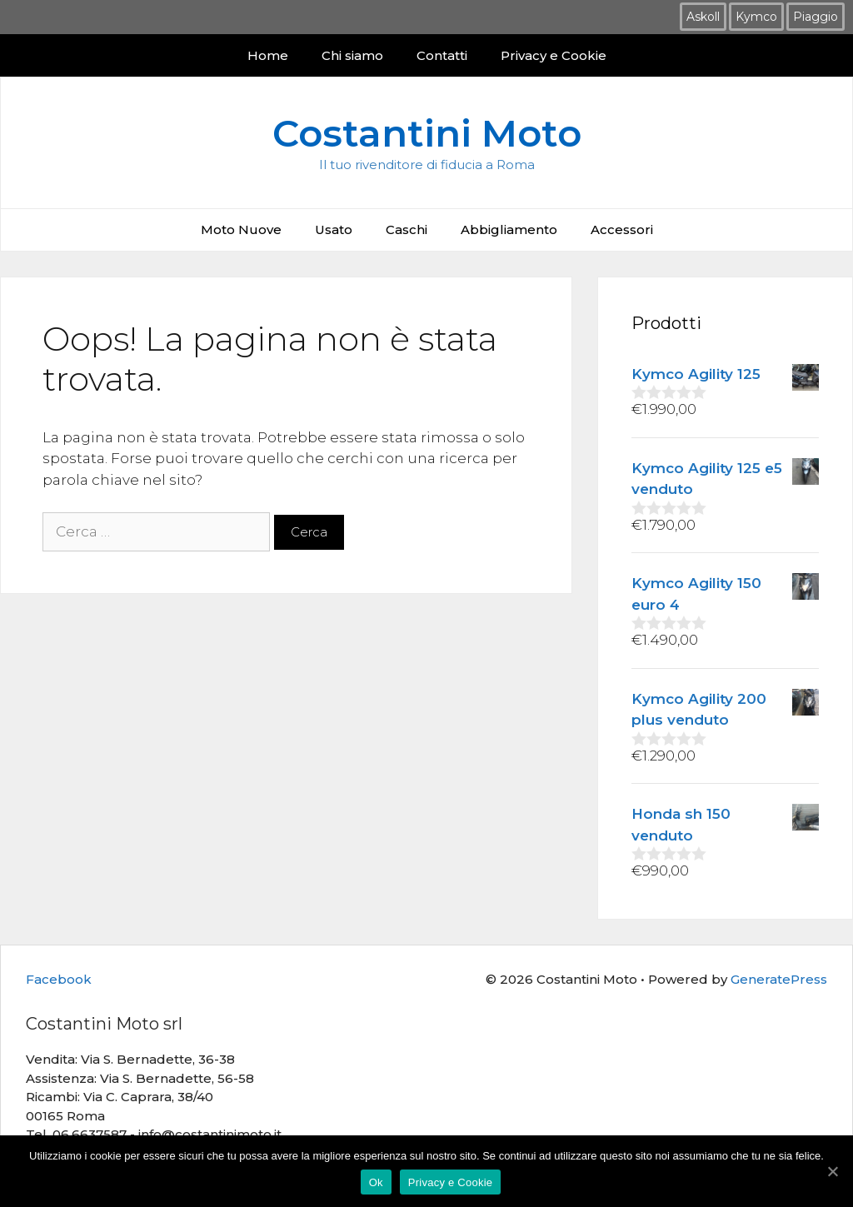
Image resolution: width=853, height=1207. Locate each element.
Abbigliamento (509, 229)
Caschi (406, 229)
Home (267, 55)
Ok (376, 1182)
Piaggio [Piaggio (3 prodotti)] (815, 16)
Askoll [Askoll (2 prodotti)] (703, 16)
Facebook (59, 979)
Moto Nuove (241, 229)
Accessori (622, 229)
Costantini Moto (426, 133)
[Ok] (832, 1171)
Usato (333, 229)
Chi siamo (352, 55)
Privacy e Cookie (553, 55)
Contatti (442, 55)
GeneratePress (779, 979)
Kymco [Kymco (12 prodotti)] (756, 16)
